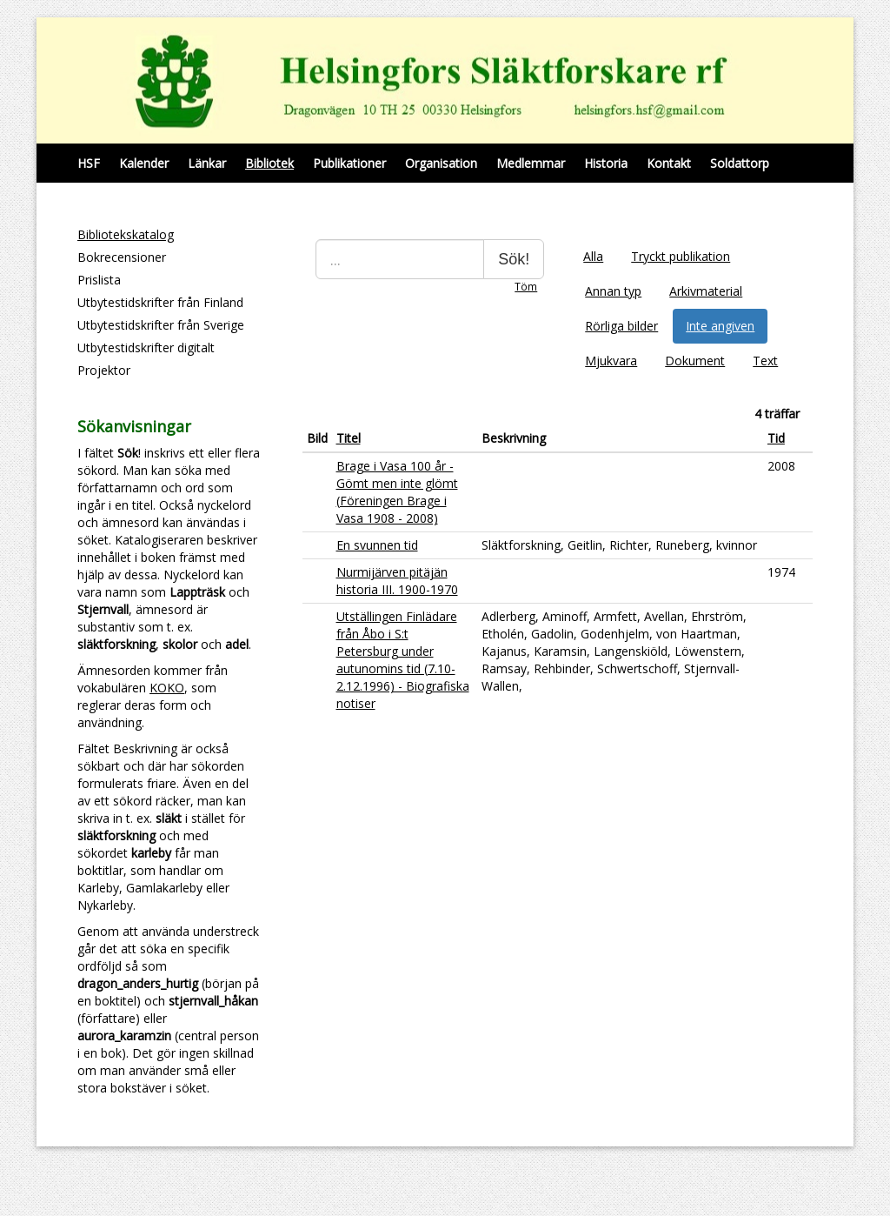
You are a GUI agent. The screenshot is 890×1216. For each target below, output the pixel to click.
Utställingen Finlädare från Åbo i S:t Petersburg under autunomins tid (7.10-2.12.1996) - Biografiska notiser (402, 660)
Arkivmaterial (705, 291)
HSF (88, 163)
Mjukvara (611, 360)
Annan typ (613, 291)
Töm (526, 286)
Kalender (144, 163)
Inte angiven (720, 325)
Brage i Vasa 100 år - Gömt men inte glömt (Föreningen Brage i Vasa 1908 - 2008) (397, 492)
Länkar (207, 163)
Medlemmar (530, 163)
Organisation (441, 163)
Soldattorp (739, 163)
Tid (776, 438)
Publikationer (349, 163)
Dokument (695, 360)
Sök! (513, 259)
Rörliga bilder (621, 325)
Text (765, 360)
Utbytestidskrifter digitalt (146, 347)
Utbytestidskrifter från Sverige (160, 325)
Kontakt (669, 163)
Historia (606, 163)
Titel (348, 438)
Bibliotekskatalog (125, 234)
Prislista (99, 279)
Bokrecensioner (121, 257)
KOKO (166, 687)
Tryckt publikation (680, 256)
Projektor (103, 370)
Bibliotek (269, 163)
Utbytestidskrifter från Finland (160, 302)
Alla (593, 256)
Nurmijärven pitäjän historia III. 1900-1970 (397, 581)
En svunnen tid (377, 545)
